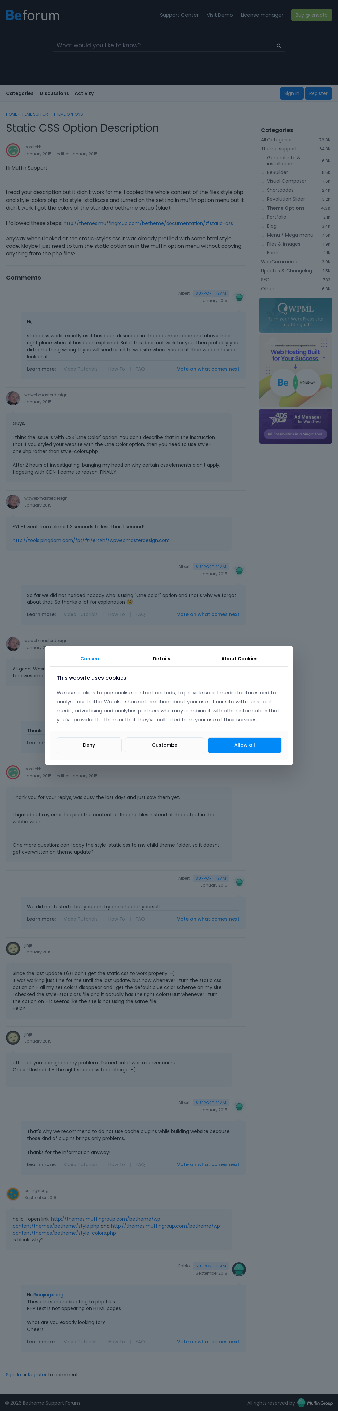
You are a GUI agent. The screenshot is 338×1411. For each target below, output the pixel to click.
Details (161, 658)
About (239, 658)
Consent (90, 658)
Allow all (244, 745)
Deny (89, 745)
